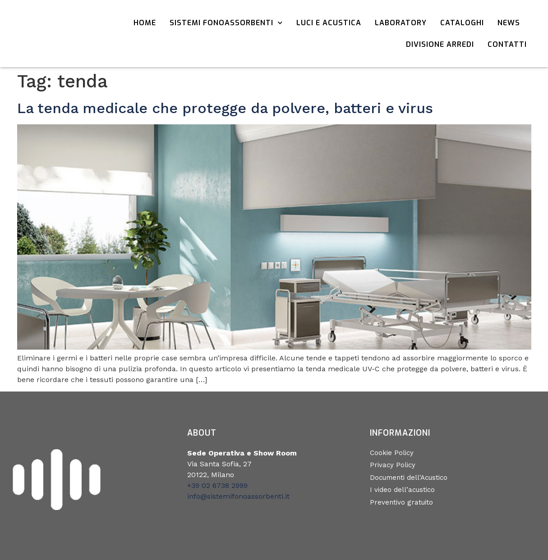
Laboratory (401, 22)
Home (145, 22)
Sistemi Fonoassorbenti (226, 23)
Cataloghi (462, 22)
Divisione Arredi (440, 44)
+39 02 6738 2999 (217, 485)
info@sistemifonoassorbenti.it (238, 496)
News (508, 22)
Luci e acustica (328, 22)
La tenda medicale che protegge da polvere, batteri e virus (225, 108)
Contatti (507, 44)
